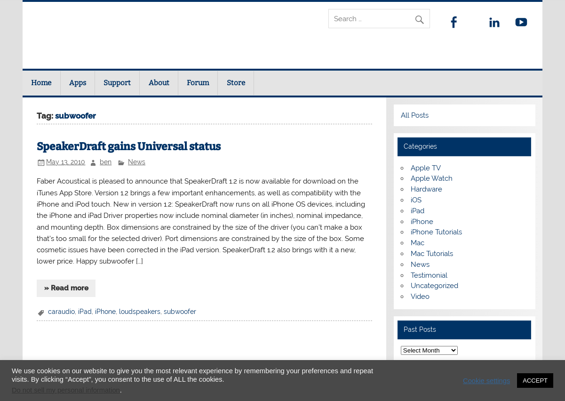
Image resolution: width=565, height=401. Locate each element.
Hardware (426, 189)
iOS (416, 200)
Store (236, 83)
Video (420, 296)
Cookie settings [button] (486, 381)
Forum (198, 83)
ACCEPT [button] (535, 380)
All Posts (415, 115)
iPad (85, 311)
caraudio (61, 311)
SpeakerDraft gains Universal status (129, 146)
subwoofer (180, 311)
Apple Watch (432, 178)
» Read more (66, 288)
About (159, 83)
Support (117, 83)
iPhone (105, 311)
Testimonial (429, 275)
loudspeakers (139, 311)
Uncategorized (434, 285)
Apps (77, 83)
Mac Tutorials (432, 253)
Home (41, 83)
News (136, 162)
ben (105, 162)
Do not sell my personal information (66, 390)
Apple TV (426, 168)
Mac (417, 243)
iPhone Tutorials (436, 232)
